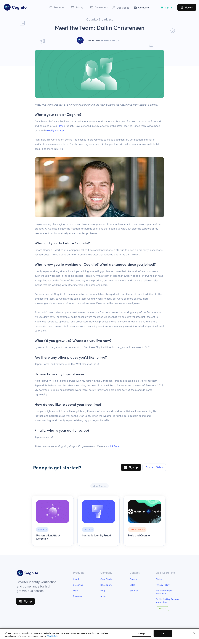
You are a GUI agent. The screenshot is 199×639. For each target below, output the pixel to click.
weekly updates (55, 130)
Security (134, 590)
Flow (60, 125)
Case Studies (106, 579)
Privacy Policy (163, 585)
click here (113, 446)
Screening (78, 585)
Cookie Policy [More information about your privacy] (53, 637)
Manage (162, 609)
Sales (132, 585)
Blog (102, 590)
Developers (106, 585)
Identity (77, 579)
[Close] (194, 635)
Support (134, 579)
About (103, 596)
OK (163, 635)
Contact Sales (154, 467)
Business (77, 596)
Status (159, 579)
